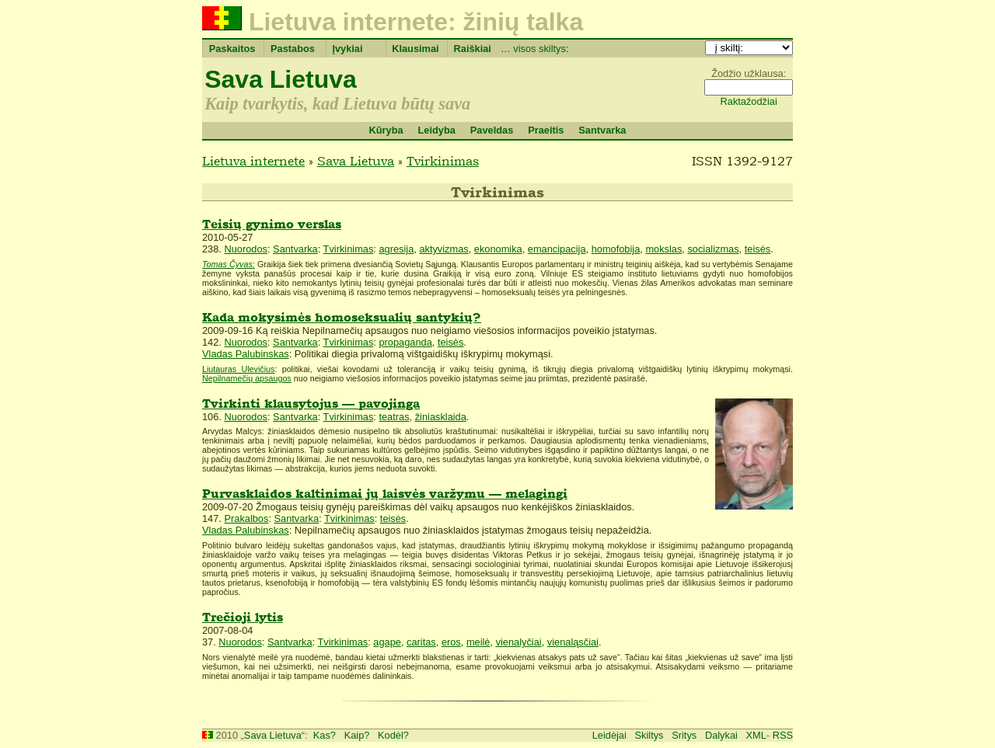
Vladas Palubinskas (245, 354)
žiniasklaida (440, 417)
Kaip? (357, 735)
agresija (396, 249)
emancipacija (557, 249)
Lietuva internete (253, 161)
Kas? (324, 735)
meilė (478, 642)
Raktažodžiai (749, 101)
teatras (394, 417)
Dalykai (721, 735)
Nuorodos (245, 249)
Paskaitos (232, 48)
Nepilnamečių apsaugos (247, 378)
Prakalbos (246, 518)
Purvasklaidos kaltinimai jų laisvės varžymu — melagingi (384, 493)
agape (387, 642)
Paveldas (492, 130)
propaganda (405, 342)
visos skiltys (539, 48)
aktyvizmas (443, 249)
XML (756, 735)
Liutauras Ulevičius (238, 369)
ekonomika (498, 249)
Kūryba (385, 130)
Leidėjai (609, 735)
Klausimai (415, 48)
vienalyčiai (519, 642)
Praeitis (546, 130)
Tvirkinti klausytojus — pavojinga (311, 403)
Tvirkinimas (443, 161)
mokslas (663, 249)
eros (451, 642)
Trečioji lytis (242, 617)
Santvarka (602, 130)
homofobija (616, 249)
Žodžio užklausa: (748, 73)
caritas (421, 642)
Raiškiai (472, 48)
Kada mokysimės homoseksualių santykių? (341, 317)
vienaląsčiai (573, 642)
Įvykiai (347, 48)
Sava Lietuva (280, 79)
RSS (783, 735)
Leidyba (436, 130)
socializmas (712, 249)
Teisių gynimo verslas (271, 224)
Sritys (684, 735)
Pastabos (293, 48)
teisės (757, 249)
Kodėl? (393, 735)
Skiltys (649, 735)
